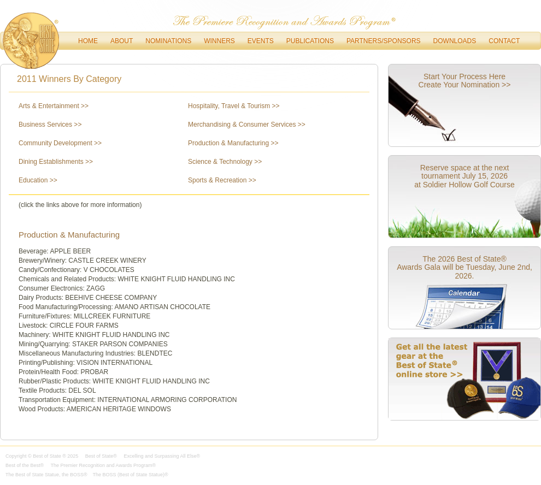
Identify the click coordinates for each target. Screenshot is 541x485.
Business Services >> (50, 124)
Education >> (38, 180)
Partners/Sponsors (383, 41)
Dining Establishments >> (56, 161)
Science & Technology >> (225, 161)
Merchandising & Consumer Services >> (246, 124)
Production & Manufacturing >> (233, 143)
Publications (310, 41)
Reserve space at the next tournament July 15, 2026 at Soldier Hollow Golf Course (464, 176)
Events (261, 41)
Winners (219, 41)
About (121, 41)
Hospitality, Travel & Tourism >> (234, 106)
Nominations (168, 41)
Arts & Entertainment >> (54, 106)
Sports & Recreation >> (222, 180)
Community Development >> (60, 143)
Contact (504, 41)
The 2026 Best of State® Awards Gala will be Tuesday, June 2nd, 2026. (464, 267)
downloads (455, 41)
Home (88, 41)
